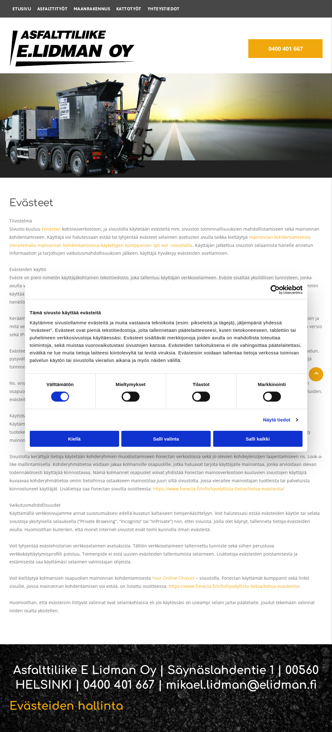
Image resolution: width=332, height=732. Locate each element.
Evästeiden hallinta (66, 706)
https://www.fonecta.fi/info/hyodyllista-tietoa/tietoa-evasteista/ (218, 489)
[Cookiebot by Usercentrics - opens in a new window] (275, 290)
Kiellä (74, 439)
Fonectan (51, 229)
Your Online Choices (173, 578)
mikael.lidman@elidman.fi (241, 685)
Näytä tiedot (276, 419)
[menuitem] (21, 8)
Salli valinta (166, 439)
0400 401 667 (119, 685)
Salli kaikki (258, 439)
